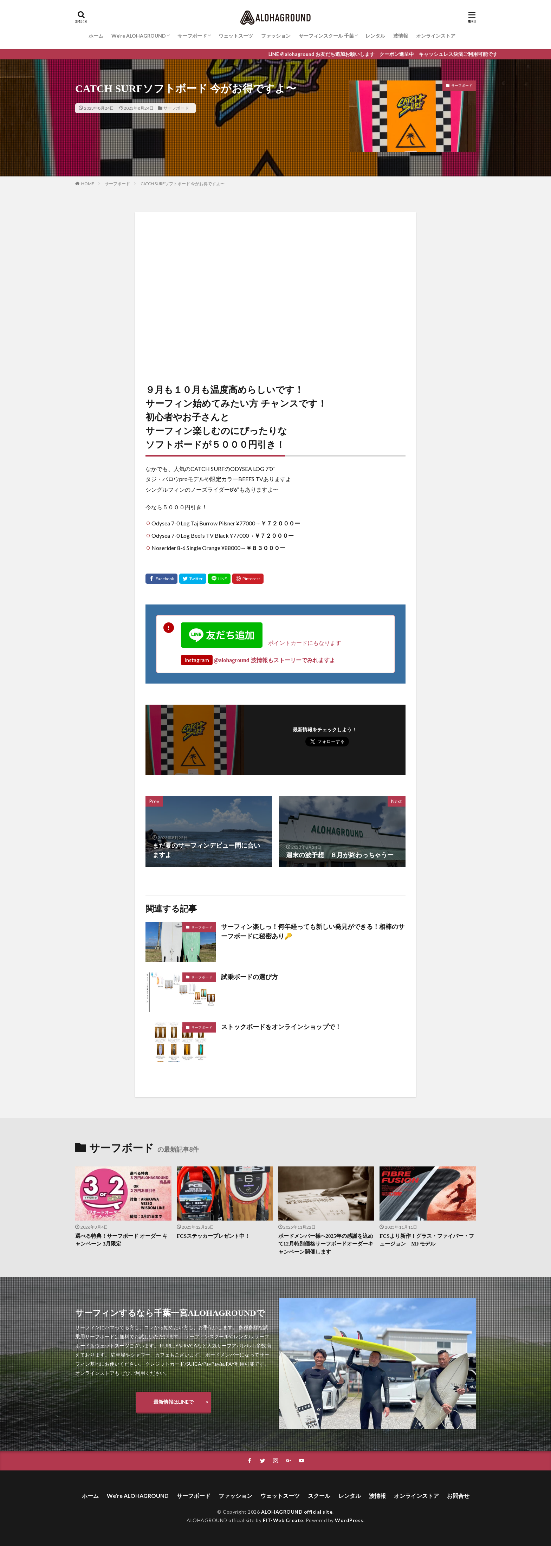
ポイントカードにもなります (261, 642)
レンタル (375, 36)
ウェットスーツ (236, 36)
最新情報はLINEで (174, 1402)
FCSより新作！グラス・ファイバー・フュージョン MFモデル (427, 1240)
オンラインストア (435, 36)
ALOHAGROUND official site (297, 1512)
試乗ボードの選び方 (249, 977)
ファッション (276, 36)
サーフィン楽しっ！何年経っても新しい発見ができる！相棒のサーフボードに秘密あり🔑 (312, 931)
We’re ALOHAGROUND (138, 36)
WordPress (349, 1520)
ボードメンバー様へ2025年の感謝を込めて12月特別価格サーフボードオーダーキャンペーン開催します (325, 1244)
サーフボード (192, 36)
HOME (87, 183)
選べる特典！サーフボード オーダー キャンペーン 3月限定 (121, 1240)
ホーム (96, 36)
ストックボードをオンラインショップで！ (281, 1026)
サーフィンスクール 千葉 (326, 36)
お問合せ (458, 1495)
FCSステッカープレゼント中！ (213, 1236)
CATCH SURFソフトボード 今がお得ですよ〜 (183, 183)
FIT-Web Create (283, 1520)
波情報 (400, 36)
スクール (319, 1495)
